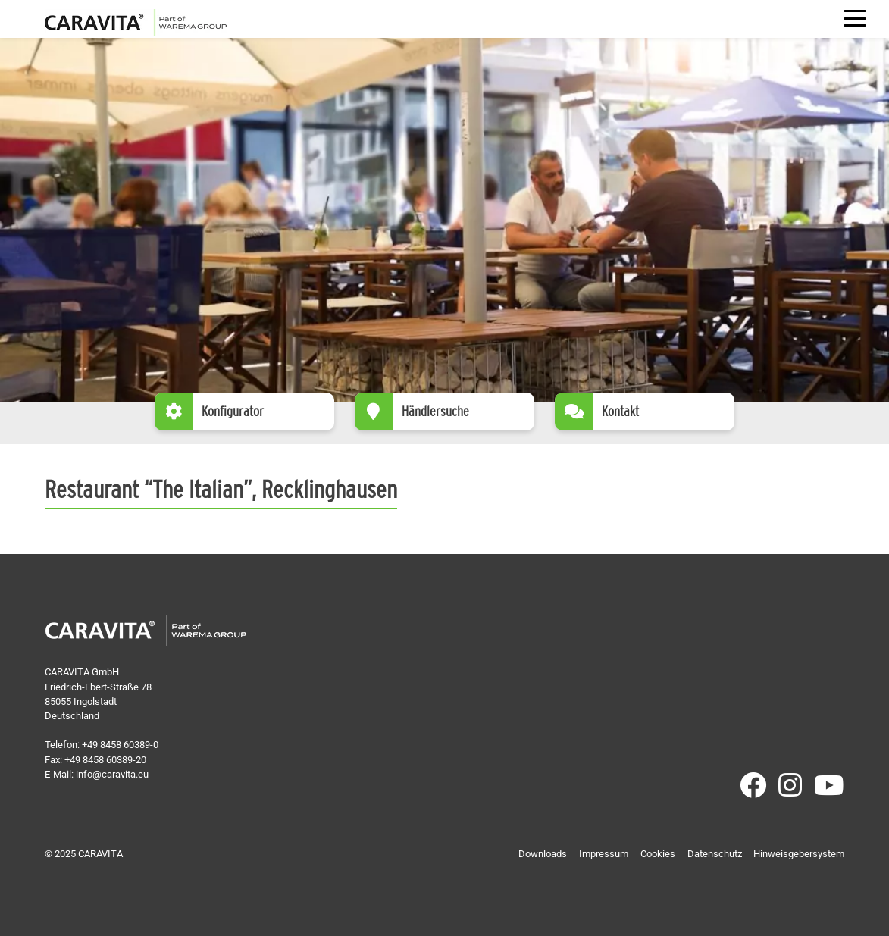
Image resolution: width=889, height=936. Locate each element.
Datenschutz (714, 853)
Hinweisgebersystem (798, 853)
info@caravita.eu (112, 774)
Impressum (603, 853)
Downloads (542, 853)
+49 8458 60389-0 (120, 744)
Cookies (657, 853)
